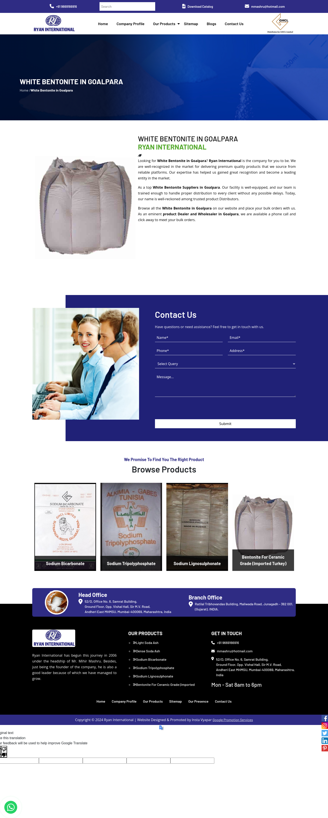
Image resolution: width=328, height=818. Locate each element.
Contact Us (234, 23)
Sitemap (191, 23)
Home (103, 23)
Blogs (211, 23)
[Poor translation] (4, 752)
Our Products (164, 23)
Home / (25, 90)
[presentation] (187, 410)
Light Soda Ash (146, 643)
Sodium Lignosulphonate (153, 676)
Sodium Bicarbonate (150, 659)
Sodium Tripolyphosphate (153, 668)
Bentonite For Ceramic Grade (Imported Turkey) (164, 687)
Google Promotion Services (233, 720)
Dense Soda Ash (146, 651)
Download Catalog (197, 6)
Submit (225, 423)
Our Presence (198, 701)
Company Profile (130, 23)
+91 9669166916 (63, 6)
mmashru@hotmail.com (265, 6)
